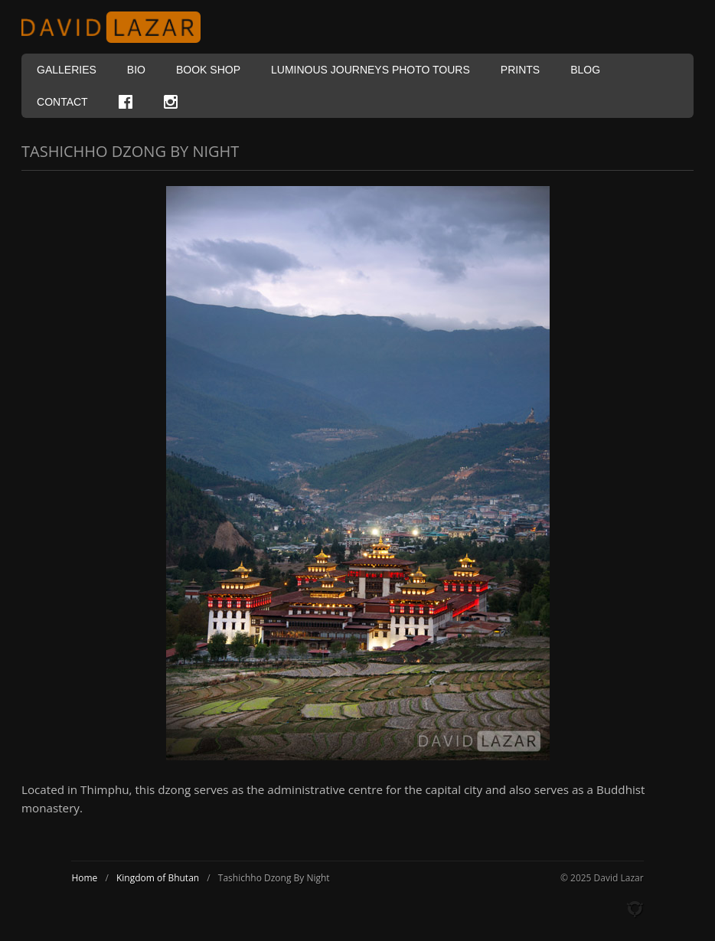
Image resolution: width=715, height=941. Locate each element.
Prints (520, 70)
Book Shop (208, 70)
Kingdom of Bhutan (157, 877)
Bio (136, 70)
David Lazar (117, 27)
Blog (585, 70)
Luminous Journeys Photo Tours (370, 70)
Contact (62, 102)
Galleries (66, 70)
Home (84, 877)
